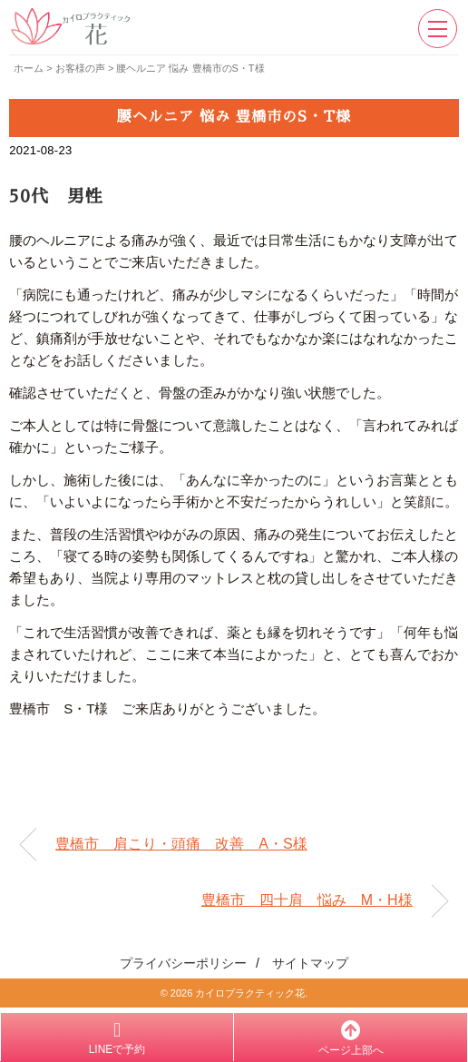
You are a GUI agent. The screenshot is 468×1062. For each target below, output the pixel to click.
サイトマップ (310, 963)
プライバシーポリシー (183, 963)
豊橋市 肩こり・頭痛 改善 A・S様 (181, 843)
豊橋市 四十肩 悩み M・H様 (307, 900)
